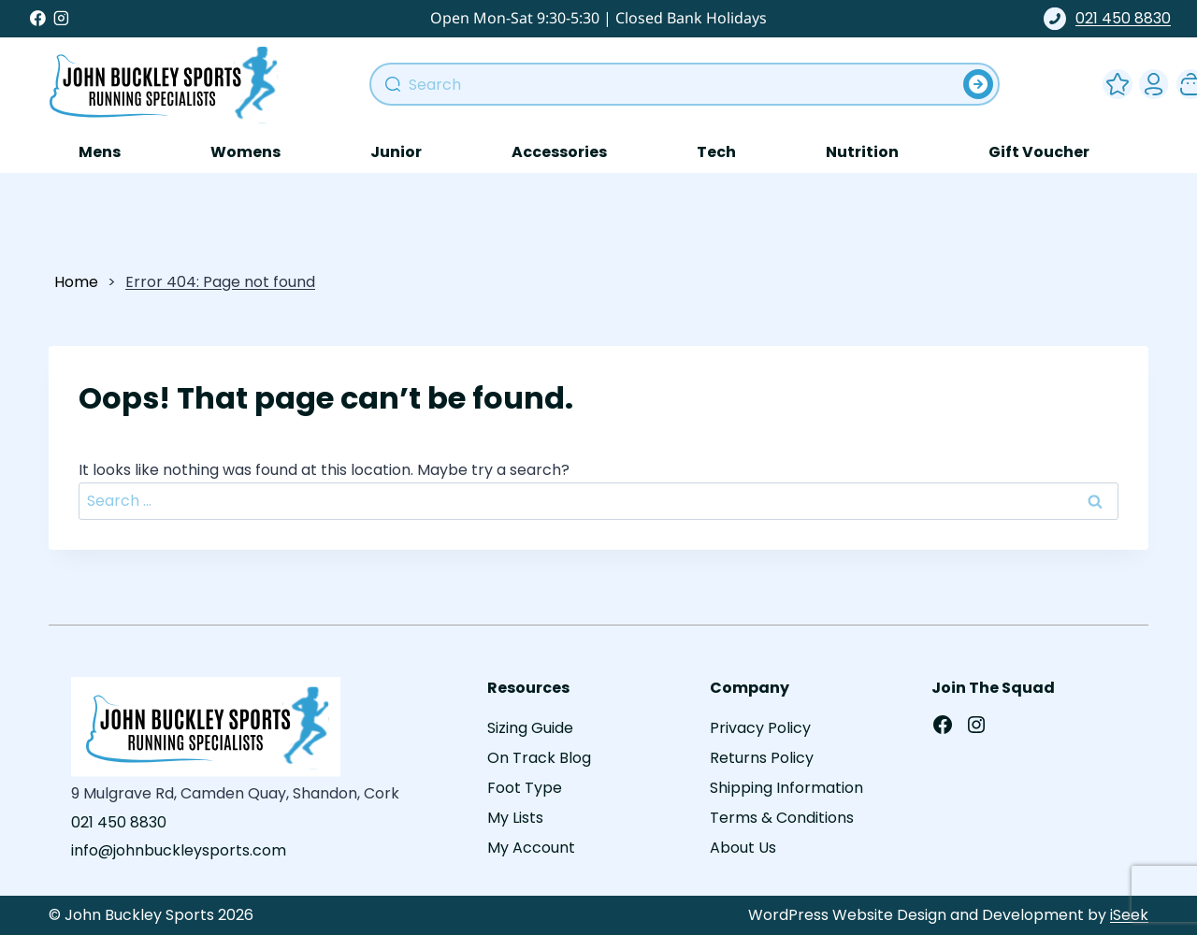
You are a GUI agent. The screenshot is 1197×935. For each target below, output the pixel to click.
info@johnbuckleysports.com (178, 850)
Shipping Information (786, 787)
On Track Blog (539, 758)
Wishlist (1114, 80)
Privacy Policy (760, 728)
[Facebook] (38, 19)
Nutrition (862, 152)
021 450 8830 (1107, 19)
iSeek (1129, 915)
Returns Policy (762, 758)
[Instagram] (61, 19)
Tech (716, 152)
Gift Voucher (1038, 152)
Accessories (559, 152)
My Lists (515, 817)
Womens (245, 152)
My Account (1150, 80)
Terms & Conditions (782, 817)
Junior (396, 152)
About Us (743, 847)
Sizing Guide (530, 728)
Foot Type (524, 787)
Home (76, 282)
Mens (100, 152)
